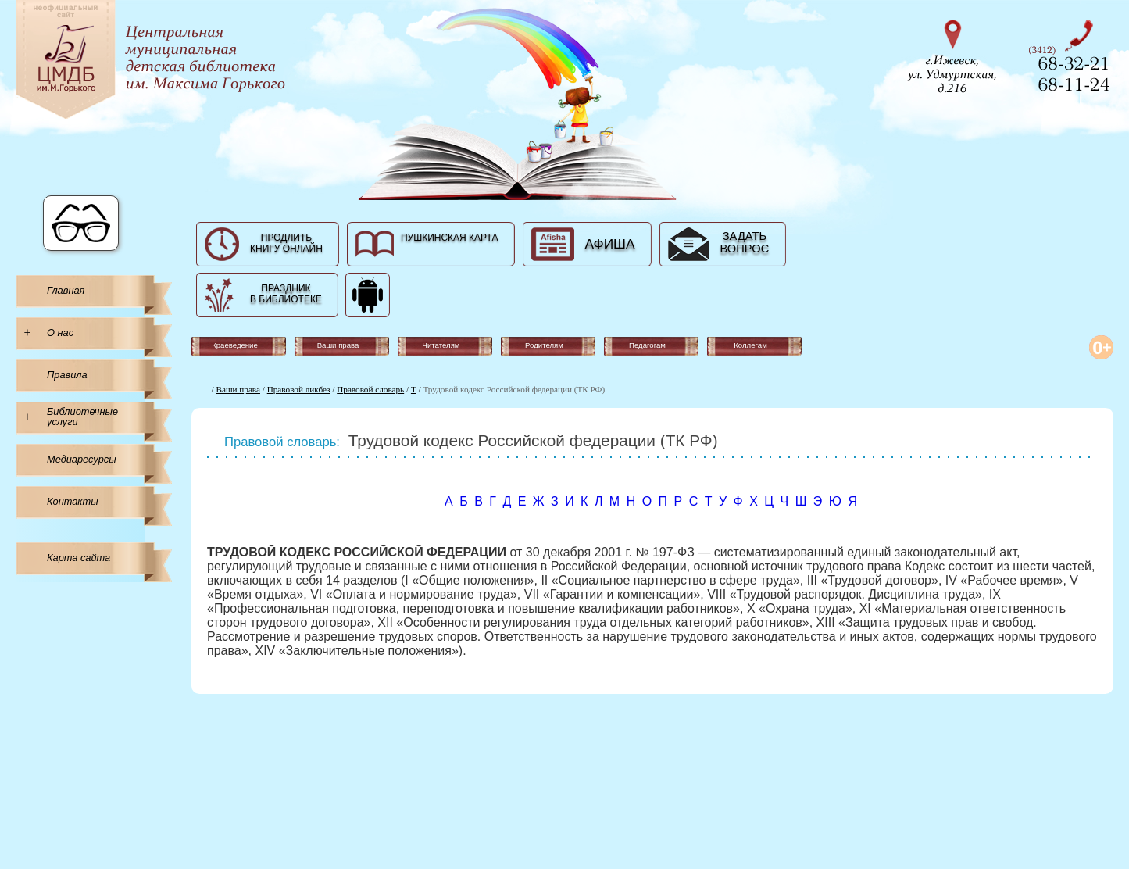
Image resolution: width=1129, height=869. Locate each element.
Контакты (72, 501)
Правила (67, 375)
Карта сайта (78, 557)
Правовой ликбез (298, 389)
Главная (65, 290)
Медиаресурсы (81, 459)
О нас (60, 332)
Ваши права (238, 389)
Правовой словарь (370, 389)
